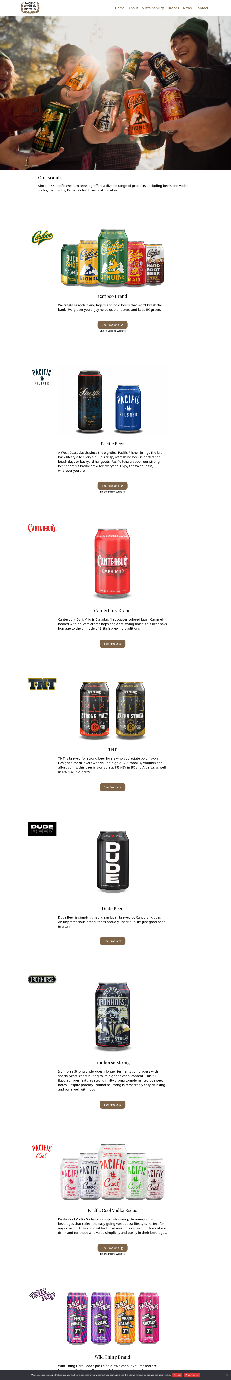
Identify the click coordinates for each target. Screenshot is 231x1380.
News (187, 8)
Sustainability (153, 8)
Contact (202, 8)
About (133, 8)
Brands (173, 8)
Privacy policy (192, 1375)
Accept (177, 1375)
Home (120, 8)
